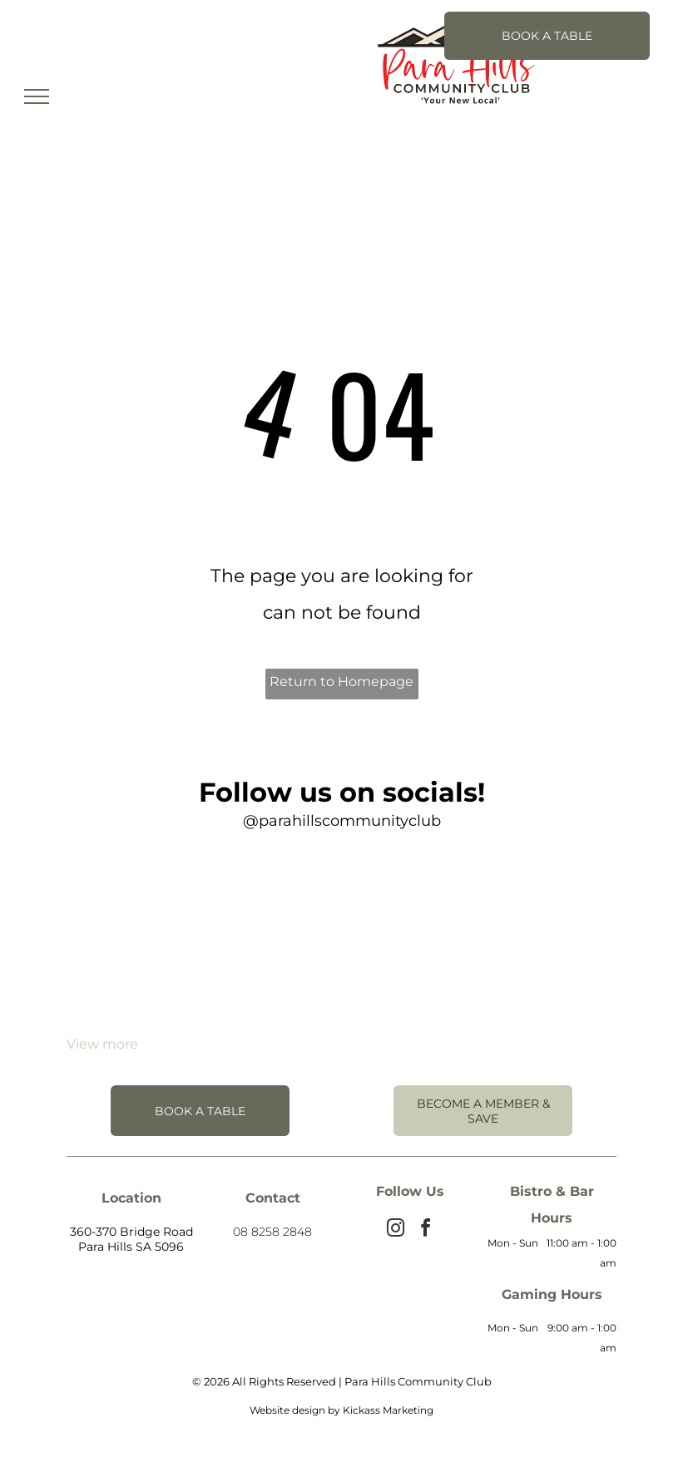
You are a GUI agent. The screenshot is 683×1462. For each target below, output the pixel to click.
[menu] (36, 96)
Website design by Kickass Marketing (341, 1410)
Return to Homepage (341, 681)
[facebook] (425, 1230)
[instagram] (395, 1230)
